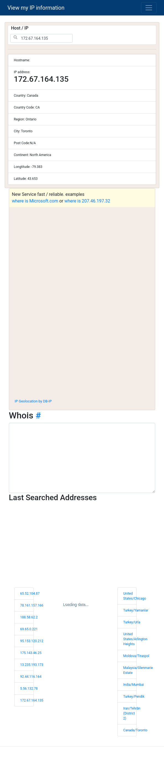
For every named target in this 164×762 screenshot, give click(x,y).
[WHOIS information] (82, 458)
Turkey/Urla (131, 622)
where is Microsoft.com (35, 201)
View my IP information (36, 7)
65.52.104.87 (29, 593)
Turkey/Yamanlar (135, 610)
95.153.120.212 (31, 641)
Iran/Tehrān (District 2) (131, 713)
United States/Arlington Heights (135, 639)
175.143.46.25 (30, 653)
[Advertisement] (82, 353)
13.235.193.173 (31, 665)
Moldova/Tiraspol (136, 656)
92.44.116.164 (30, 677)
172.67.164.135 (31, 700)
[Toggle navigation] (149, 7)
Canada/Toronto (135, 730)
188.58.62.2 (29, 617)
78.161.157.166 (31, 605)
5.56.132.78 (29, 688)
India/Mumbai (133, 685)
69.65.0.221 (29, 629)
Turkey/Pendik (133, 696)
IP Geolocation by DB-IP (33, 401)
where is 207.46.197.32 (87, 201)
